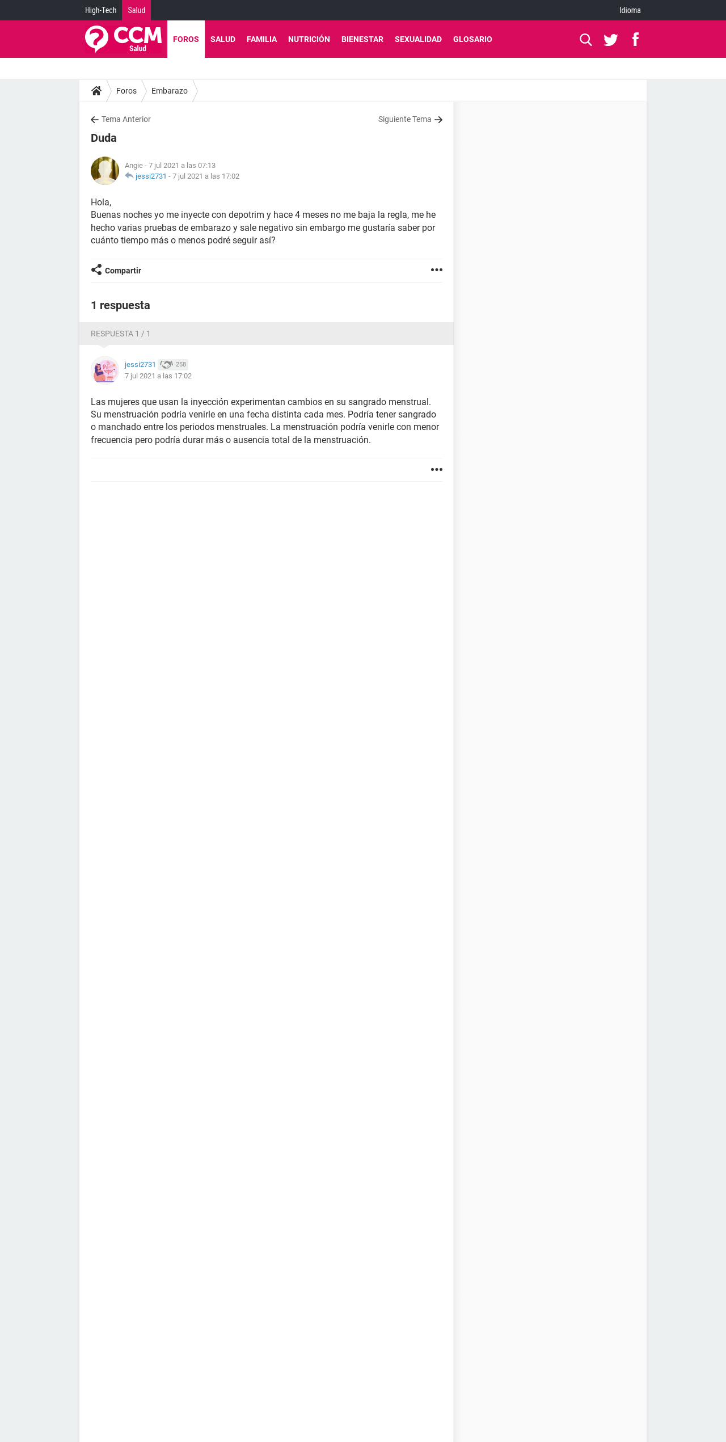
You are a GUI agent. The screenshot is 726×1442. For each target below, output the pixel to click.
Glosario (472, 39)
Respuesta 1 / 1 (121, 333)
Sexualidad (418, 39)
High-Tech (100, 10)
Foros (186, 39)
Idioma (630, 10)
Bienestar (362, 39)
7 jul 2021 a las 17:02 (205, 176)
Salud (136, 10)
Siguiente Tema (405, 119)
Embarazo (169, 90)
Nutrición (309, 39)
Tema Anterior (126, 119)
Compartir (123, 270)
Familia (262, 39)
